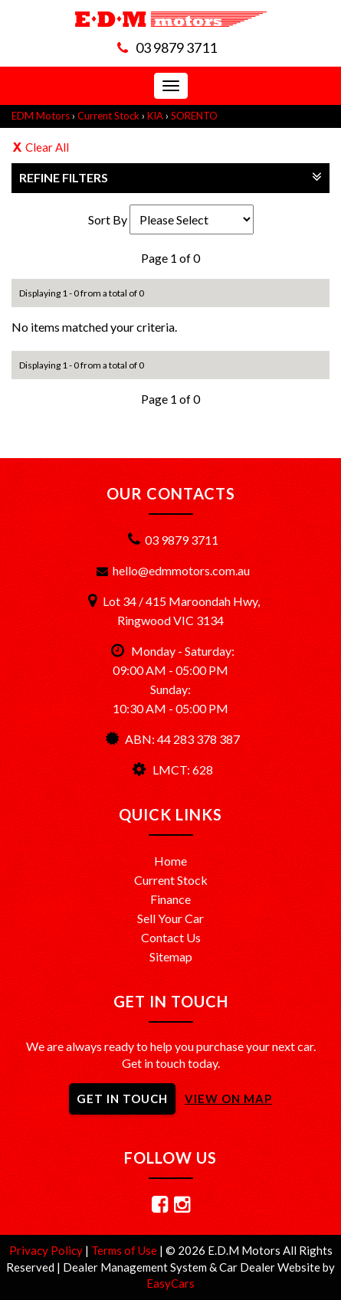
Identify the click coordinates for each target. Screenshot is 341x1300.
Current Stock (108, 116)
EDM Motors (40, 116)
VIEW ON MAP (228, 1098)
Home (170, 860)
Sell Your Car (170, 918)
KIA (155, 116)
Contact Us (171, 937)
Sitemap (170, 956)
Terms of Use (125, 1250)
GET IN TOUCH (122, 1098)
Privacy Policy (47, 1250)
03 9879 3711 (176, 47)
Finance (170, 899)
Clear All (47, 147)
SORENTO (194, 116)
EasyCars (170, 1283)
